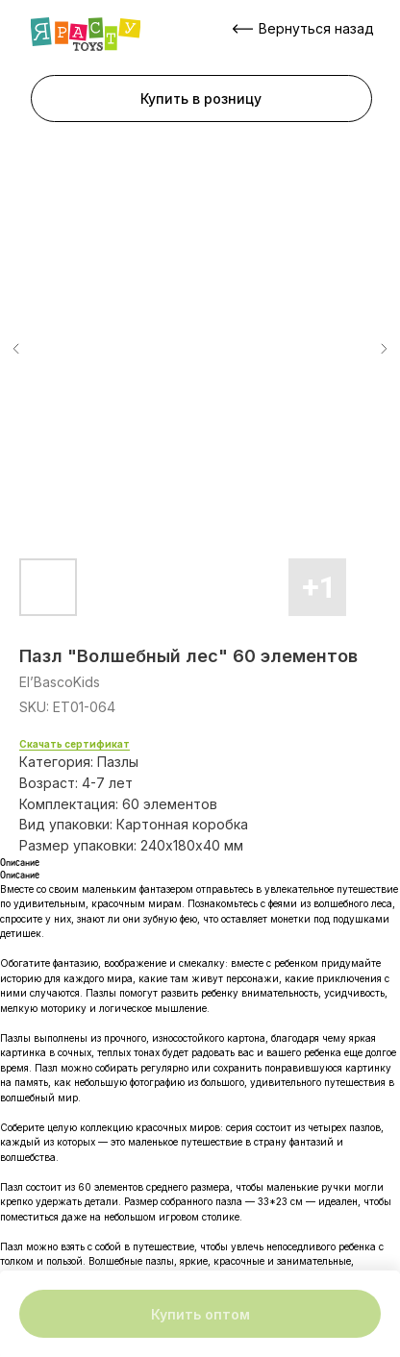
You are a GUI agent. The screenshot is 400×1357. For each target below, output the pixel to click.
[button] (201, 98)
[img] (85, 34)
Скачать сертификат (74, 744)
